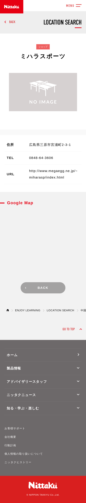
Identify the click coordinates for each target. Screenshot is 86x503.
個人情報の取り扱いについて (23, 453)
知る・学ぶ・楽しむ (23, 408)
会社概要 (10, 436)
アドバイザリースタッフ (27, 381)
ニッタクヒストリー (17, 462)
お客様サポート (14, 428)
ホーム (12, 355)
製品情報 (14, 368)
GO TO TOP (68, 329)
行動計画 (10, 445)
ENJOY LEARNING (27, 310)
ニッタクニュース (21, 395)
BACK (12, 22)
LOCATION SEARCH (60, 310)
